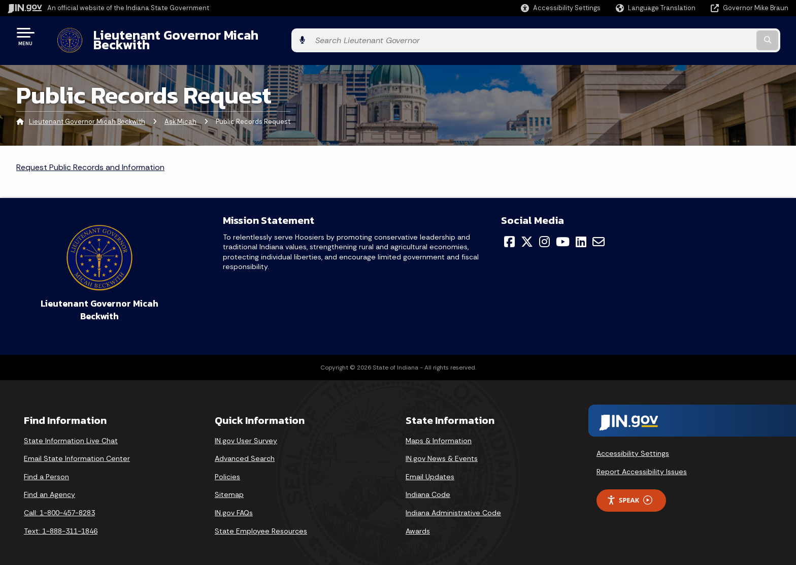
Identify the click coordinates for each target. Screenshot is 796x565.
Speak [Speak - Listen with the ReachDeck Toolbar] (629, 492)
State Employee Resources (261, 522)
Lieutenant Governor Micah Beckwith (195, 36)
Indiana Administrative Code (453, 505)
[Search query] (697, 36)
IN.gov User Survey (246, 432)
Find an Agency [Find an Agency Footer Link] (49, 486)
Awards (418, 522)
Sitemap (229, 486)
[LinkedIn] (581, 233)
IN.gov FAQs (234, 505)
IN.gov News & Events (442, 450)
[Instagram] (544, 233)
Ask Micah (180, 114)
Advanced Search (245, 450)
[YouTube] (563, 233)
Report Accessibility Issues (641, 464)
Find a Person (46, 468)
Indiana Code (428, 486)
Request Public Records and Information (90, 159)
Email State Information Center (77, 450)
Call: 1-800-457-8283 (59, 505)
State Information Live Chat (71, 432)
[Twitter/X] (527, 233)
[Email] (598, 233)
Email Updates (430, 468)
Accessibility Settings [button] (632, 445)
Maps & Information (439, 432)
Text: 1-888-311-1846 (60, 522)
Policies (227, 468)
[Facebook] (509, 233)
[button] (561, 8)
